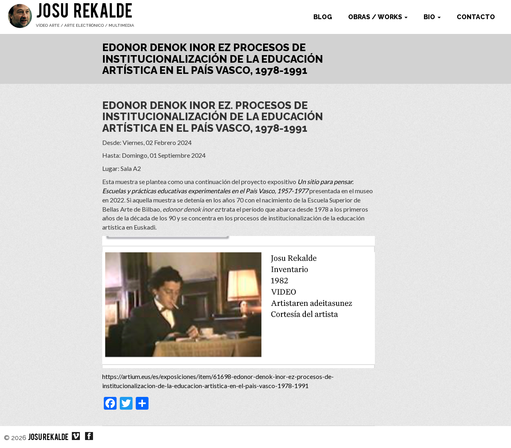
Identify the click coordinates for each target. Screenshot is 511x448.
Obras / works (378, 17)
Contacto (476, 17)
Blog (322, 17)
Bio (432, 17)
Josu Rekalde (84, 13)
